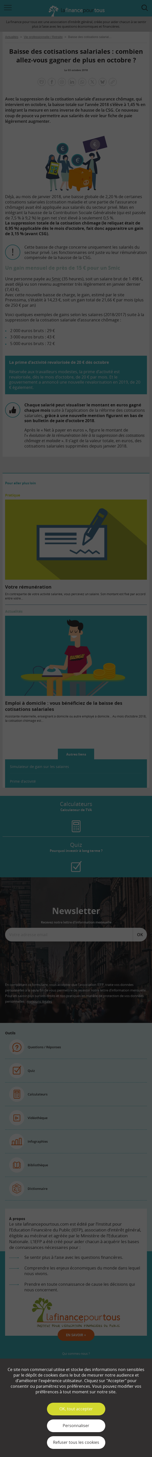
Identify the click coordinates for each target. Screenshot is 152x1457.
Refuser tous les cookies (76, 1442)
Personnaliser (76, 1425)
